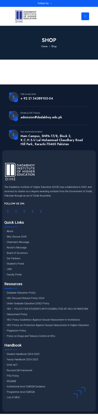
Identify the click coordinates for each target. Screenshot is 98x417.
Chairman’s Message (18, 242)
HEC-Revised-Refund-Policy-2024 (25, 298)
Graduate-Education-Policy (21, 292)
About (10, 231)
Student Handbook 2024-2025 (23, 354)
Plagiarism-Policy (16, 330)
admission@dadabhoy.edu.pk (41, 117)
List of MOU (13, 397)
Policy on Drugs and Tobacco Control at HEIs (31, 336)
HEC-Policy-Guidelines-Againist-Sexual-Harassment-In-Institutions (43, 319)
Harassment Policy (17, 314)
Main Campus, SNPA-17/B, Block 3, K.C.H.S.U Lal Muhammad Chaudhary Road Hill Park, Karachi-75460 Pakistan (52, 140)
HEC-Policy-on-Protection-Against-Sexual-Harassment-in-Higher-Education (48, 325)
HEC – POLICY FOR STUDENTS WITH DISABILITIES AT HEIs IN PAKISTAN (47, 309)
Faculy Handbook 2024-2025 (22, 359)
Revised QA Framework (19, 370)
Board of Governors (17, 253)
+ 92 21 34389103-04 (37, 99)
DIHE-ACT (12, 365)
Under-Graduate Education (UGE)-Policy (28, 303)
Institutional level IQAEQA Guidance (26, 386)
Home (44, 46)
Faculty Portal (14, 274)
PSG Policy (13, 375)
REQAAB (11, 381)
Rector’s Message (17, 247)
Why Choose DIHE (17, 236)
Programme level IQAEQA (21, 392)
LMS (9, 269)
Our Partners (13, 258)
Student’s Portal (15, 263)
